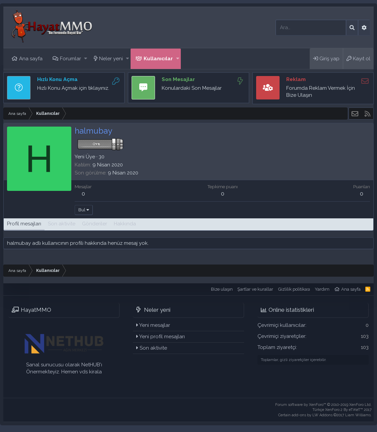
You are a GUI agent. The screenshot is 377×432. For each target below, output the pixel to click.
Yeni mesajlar (154, 325)
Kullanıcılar (158, 59)
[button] (85, 59)
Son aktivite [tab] (61, 224)
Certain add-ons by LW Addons (325, 415)
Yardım (322, 289)
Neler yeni (111, 59)
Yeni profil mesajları (162, 337)
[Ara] (311, 27)
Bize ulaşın (222, 289)
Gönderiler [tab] (94, 224)
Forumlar (70, 59)
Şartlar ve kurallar (255, 289)
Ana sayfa (31, 59)
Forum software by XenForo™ (323, 405)
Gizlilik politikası (294, 289)
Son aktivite (153, 348)
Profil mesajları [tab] (24, 224)
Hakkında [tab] (125, 224)
